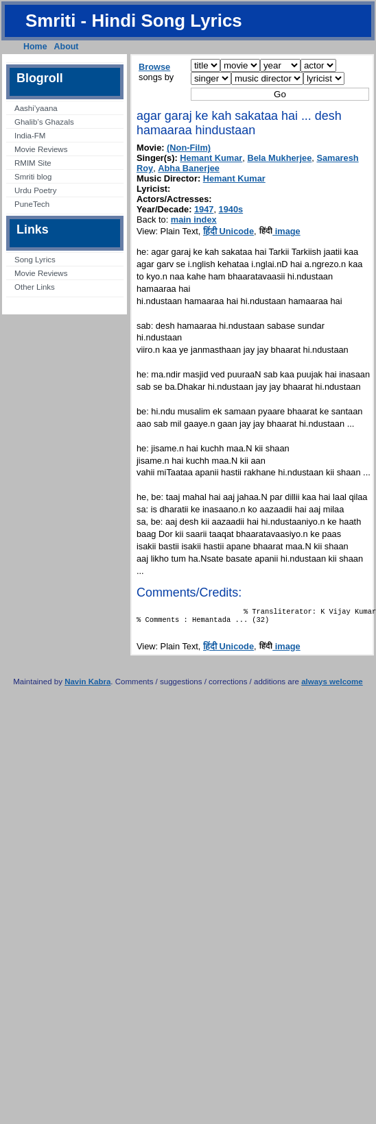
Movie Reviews (40, 149)
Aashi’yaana (36, 108)
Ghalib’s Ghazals (44, 122)
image (280, 231)
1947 (203, 209)
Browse (154, 67)
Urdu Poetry (35, 190)
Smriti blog (32, 177)
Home (35, 46)
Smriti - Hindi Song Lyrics (133, 20)
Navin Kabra (87, 686)
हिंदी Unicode (228, 231)
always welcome (332, 686)
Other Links (34, 287)
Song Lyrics (35, 259)
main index (194, 219)
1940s (231, 209)
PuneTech (31, 204)
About (66, 46)
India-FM (29, 136)
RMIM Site (32, 163)
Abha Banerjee (189, 168)
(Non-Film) (189, 147)
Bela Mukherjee (279, 158)
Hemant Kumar (211, 158)
